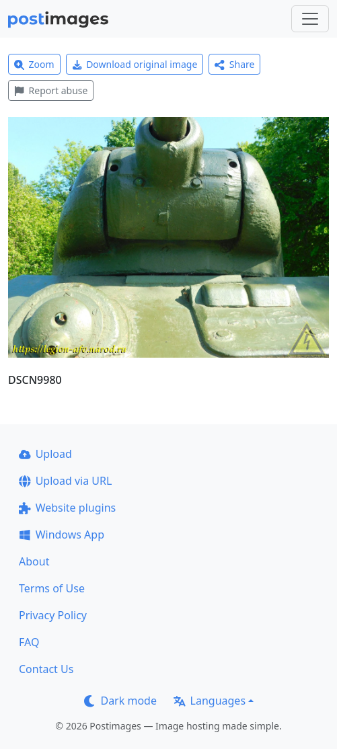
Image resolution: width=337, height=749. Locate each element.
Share (234, 64)
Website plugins (67, 507)
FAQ (29, 642)
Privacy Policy (53, 615)
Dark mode (120, 700)
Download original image (135, 64)
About (34, 561)
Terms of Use (52, 588)
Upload (45, 453)
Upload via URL (65, 480)
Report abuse (50, 90)
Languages (210, 700)
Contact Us (46, 669)
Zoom (34, 64)
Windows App (61, 534)
